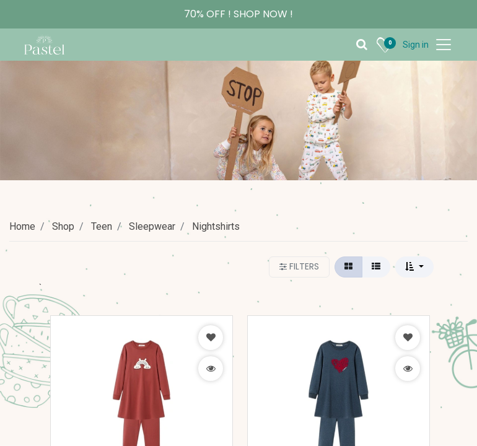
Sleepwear (152, 226)
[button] (414, 267)
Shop (63, 226)
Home (22, 226)
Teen (101, 226)
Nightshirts (216, 226)
